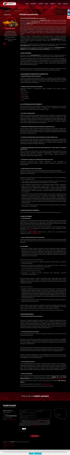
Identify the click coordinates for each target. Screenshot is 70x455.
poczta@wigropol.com (11, 419)
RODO (4, 447)
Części (46, 3)
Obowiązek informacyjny (35, 425)
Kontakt (65, 3)
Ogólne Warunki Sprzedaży (9, 445)
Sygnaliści (5, 449)
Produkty (33, 3)
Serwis (40, 3)
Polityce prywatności (43, 421)
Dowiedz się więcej (38, 453)
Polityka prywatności (7, 443)
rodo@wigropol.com (32, 229)
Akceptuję (31, 453)
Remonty (52, 3)
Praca (59, 3)
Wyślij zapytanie (35, 436)
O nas (27, 3)
